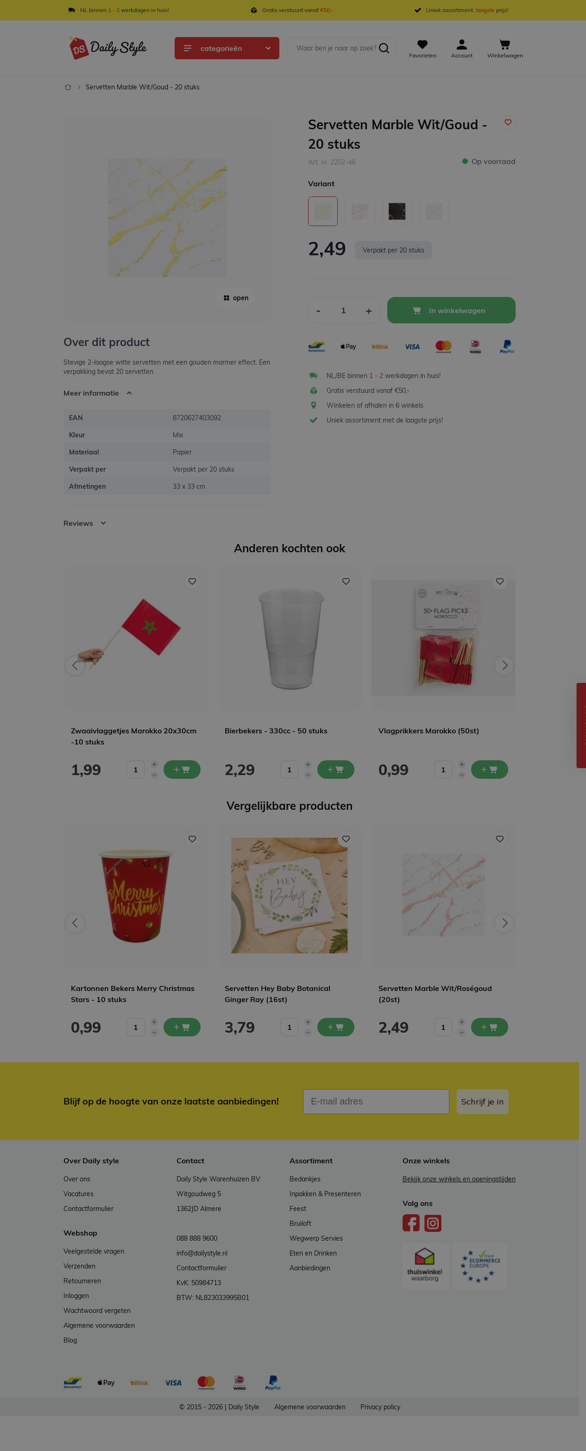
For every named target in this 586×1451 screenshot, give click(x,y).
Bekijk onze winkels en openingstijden (459, 1179)
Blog (70, 1340)
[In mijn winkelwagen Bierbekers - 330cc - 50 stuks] (335, 769)
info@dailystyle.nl (201, 1253)
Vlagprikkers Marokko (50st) (428, 730)
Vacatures (78, 1194)
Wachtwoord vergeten (97, 1310)
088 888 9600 (196, 1238)
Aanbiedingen (310, 1268)
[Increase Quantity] (369, 310)
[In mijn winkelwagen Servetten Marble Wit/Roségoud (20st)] (489, 1027)
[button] (574, 725)
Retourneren (82, 1281)
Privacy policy (380, 1407)
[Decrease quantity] (154, 775)
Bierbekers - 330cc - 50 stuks (276, 730)
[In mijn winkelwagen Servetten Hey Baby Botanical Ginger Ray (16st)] (335, 1027)
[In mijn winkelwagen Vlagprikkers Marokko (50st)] (489, 769)
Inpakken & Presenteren (325, 1194)
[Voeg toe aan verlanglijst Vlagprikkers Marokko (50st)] (499, 581)
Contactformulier (88, 1209)
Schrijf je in (482, 1101)
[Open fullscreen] (167, 218)
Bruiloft (300, 1223)
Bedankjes (305, 1179)
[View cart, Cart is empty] (505, 48)
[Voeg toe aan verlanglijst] (508, 122)
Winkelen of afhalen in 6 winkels (375, 405)
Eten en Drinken (313, 1253)
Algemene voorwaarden (99, 1325)
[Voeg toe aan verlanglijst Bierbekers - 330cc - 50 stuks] (346, 581)
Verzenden (79, 1266)
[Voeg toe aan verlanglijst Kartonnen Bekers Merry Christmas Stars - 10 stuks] (192, 839)
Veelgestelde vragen (93, 1251)
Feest (298, 1209)
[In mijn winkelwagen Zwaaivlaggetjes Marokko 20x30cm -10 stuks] (182, 769)
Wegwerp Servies (316, 1238)
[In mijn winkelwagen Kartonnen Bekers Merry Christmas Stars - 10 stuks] (182, 1027)
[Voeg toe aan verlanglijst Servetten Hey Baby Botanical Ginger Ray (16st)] (346, 839)
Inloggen (76, 1296)
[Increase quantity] (154, 764)
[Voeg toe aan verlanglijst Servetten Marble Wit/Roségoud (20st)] (499, 839)
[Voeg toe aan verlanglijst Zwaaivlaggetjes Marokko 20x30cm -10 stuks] (192, 581)
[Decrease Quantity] (318, 310)
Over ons (76, 1179)
